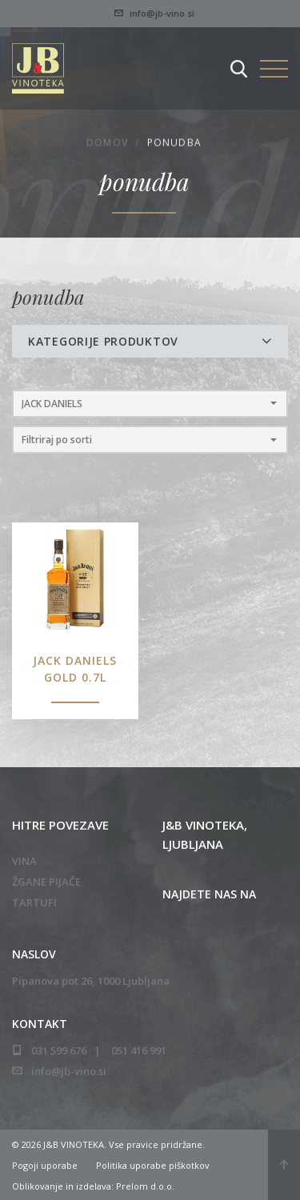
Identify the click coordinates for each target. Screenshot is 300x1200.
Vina (24, 861)
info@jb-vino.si (154, 13)
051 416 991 (138, 1050)
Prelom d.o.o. (145, 1186)
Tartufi (34, 902)
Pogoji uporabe (45, 1165)
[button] (150, 404)
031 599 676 (58, 1050)
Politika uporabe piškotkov (153, 1165)
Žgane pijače (46, 881)
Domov (107, 143)
